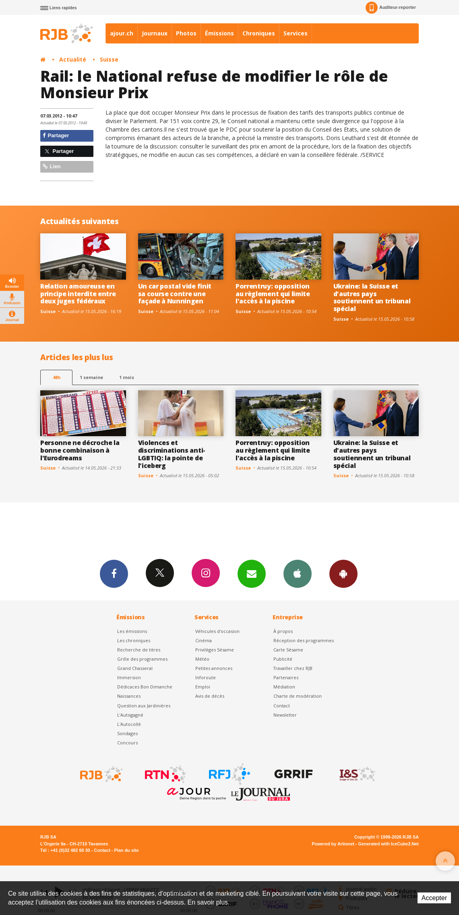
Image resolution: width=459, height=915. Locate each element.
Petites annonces (213, 668)
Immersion (129, 677)
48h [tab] (56, 377)
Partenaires (285, 677)
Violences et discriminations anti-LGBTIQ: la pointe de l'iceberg (171, 454)
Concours (127, 742)
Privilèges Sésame (214, 649)
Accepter (434, 897)
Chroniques (258, 33)
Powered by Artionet (333, 843)
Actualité (72, 59)
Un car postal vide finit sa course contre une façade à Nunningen (174, 294)
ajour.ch (121, 33)
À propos (283, 631)
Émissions (219, 33)
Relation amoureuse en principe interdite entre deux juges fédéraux (78, 294)
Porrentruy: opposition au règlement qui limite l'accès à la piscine (273, 294)
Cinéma (203, 640)
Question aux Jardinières (143, 705)
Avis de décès (209, 696)
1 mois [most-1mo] (126, 377)
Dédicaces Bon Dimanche (144, 686)
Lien (51, 166)
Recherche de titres (138, 649)
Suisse (109, 59)
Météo (202, 659)
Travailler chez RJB (292, 668)
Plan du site (126, 850)
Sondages (127, 733)
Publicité (282, 659)
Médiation (284, 686)
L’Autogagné (130, 714)
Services (295, 33)
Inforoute (205, 677)
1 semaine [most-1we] (91, 377)
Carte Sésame (288, 649)
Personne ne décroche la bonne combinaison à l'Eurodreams (80, 450)
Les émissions (132, 631)
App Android (343, 573)
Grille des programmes (142, 659)
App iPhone (297, 573)
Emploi (202, 686)
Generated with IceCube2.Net (388, 843)
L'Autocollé (129, 724)
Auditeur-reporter (391, 8)
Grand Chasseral (135, 668)
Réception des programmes (303, 640)
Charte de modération (297, 696)
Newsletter (285, 714)
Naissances (129, 696)
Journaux (154, 33)
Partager (56, 135)
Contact (281, 705)
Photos (186, 33)
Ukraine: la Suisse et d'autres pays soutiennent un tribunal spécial (372, 297)
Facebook (114, 573)
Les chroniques (133, 640)
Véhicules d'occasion (217, 631)
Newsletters (252, 573)
